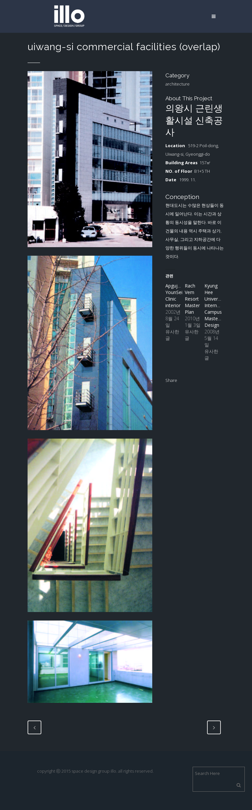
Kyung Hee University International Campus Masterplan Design (217, 305)
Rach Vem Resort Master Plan (192, 299)
